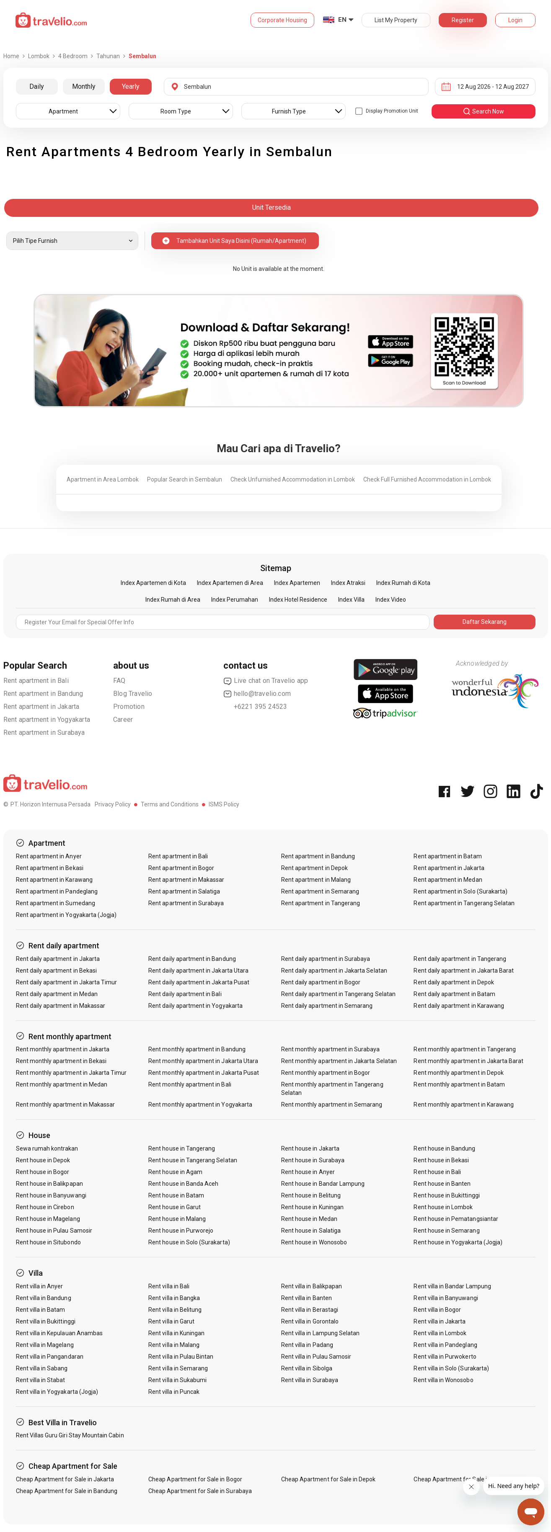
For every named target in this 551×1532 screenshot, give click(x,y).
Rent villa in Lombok (440, 1333)
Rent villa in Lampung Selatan (320, 1333)
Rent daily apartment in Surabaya (325, 958)
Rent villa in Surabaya (309, 1380)
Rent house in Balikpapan (49, 1183)
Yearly (131, 86)
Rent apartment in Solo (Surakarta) (460, 891)
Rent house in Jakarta (310, 1148)
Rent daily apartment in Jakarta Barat (464, 970)
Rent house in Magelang (48, 1218)
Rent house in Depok (43, 1160)
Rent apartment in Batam (447, 856)
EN (342, 19)
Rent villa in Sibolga (306, 1368)
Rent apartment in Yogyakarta (47, 720)
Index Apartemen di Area (230, 582)
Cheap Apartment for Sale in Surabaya (200, 1491)
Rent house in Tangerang (181, 1148)
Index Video (390, 599)
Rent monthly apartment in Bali (189, 1084)
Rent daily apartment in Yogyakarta (195, 1005)
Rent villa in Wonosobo (443, 1380)
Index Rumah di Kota (403, 582)
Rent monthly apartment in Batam (459, 1084)
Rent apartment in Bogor (181, 868)
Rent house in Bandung (444, 1148)
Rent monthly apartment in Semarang (332, 1104)
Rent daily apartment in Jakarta (58, 958)
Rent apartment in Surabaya (44, 732)
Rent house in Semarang (446, 1230)
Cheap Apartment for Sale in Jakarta (65, 1479)
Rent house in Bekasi (441, 1160)
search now (483, 111)
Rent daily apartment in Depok (454, 982)
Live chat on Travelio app (265, 681)
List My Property (396, 20)
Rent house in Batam (176, 1195)
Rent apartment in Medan (448, 879)
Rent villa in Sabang (42, 1368)
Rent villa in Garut (171, 1321)
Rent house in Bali (437, 1172)
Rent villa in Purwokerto (445, 1356)
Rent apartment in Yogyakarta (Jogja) (66, 914)
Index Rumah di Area (172, 599)
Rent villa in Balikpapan (311, 1286)
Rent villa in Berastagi (309, 1309)
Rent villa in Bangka (174, 1298)
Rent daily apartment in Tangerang (460, 958)
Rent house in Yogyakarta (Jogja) (458, 1242)
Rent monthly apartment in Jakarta (63, 1049)
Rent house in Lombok (443, 1207)
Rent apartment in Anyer (49, 856)
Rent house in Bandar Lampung (323, 1183)
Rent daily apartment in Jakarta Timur (66, 982)
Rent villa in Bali (168, 1286)
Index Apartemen (297, 582)
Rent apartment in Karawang (54, 879)
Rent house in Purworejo (180, 1230)
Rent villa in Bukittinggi (45, 1321)
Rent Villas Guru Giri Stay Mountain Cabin (70, 1435)
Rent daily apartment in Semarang (327, 1005)
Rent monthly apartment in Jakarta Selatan (339, 1061)
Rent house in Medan (309, 1218)
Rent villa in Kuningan (176, 1333)
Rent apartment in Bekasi (49, 868)
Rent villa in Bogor (437, 1309)
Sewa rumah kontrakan (47, 1148)
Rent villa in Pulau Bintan (180, 1356)
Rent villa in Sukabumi (177, 1380)
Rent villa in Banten (306, 1298)
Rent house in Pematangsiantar (456, 1218)
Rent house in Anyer (308, 1172)
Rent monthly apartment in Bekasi (61, 1061)
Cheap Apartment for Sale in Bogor (195, 1479)
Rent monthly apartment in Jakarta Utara (203, 1061)
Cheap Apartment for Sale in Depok (328, 1479)
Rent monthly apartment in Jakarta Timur (71, 1072)
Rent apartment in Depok (314, 868)
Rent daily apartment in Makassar (61, 1005)
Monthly (84, 86)
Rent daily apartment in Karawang (459, 1005)
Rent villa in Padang (307, 1344)
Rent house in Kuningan (312, 1207)
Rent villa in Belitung (175, 1309)
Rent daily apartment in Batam (454, 994)
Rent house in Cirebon (45, 1207)
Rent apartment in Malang (316, 879)
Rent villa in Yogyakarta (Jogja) (57, 1391)
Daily (36, 86)
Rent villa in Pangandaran (49, 1356)
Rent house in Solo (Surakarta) (189, 1242)
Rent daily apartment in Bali (184, 994)
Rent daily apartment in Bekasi (56, 970)
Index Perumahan (234, 599)
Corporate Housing (282, 20)
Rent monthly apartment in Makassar (65, 1104)
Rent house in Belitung (311, 1195)
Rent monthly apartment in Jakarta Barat (468, 1061)
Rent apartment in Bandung (43, 694)
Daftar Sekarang (485, 621)
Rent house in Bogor (43, 1172)
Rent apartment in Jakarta (41, 707)
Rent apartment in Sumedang (55, 903)
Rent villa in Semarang (178, 1368)
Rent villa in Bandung (43, 1298)
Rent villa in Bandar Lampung (452, 1286)
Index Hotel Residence (298, 599)
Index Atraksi (348, 582)
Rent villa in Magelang (45, 1344)
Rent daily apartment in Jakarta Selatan (334, 970)
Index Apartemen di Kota (153, 582)
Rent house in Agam (175, 1172)
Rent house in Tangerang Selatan (192, 1160)
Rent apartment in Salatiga (184, 891)
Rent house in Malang (177, 1218)
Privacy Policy (113, 804)
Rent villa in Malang (173, 1344)
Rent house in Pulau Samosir (54, 1230)
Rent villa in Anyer (39, 1286)
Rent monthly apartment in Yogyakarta (200, 1104)
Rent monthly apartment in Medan (62, 1084)
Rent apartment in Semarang (320, 891)
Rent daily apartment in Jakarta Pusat (198, 982)
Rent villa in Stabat (40, 1380)
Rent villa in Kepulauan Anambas (59, 1333)
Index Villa (351, 599)
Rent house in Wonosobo (314, 1242)
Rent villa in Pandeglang (445, 1344)
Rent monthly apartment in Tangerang (465, 1049)
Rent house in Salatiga (311, 1230)
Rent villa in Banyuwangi (446, 1298)
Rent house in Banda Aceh (183, 1183)
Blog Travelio (133, 694)
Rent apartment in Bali (36, 681)
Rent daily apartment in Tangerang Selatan (338, 994)
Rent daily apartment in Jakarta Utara (198, 970)
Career (123, 720)
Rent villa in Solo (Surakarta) (451, 1368)
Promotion (129, 707)
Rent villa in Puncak (173, 1391)
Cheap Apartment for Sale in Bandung (67, 1491)
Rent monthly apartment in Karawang (464, 1104)
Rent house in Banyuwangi (51, 1195)
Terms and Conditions (170, 804)
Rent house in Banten (442, 1183)
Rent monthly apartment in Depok (459, 1072)
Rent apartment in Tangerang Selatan (464, 903)
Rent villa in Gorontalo (310, 1321)
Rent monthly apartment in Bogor (325, 1072)
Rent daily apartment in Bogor (320, 982)
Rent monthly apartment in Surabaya (330, 1049)
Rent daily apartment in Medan (57, 994)
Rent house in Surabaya (312, 1160)
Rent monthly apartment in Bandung (197, 1049)
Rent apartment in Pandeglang (57, 891)
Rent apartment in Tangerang (320, 903)
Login (515, 20)
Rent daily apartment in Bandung (192, 958)
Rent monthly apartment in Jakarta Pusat (203, 1072)
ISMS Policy (224, 804)
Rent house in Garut (174, 1207)
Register (463, 20)
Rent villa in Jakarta (440, 1321)
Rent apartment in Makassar (186, 879)
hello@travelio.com (257, 694)
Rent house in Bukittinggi (446, 1195)
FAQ (119, 681)
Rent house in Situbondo (48, 1242)
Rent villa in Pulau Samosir (316, 1356)
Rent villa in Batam (40, 1309)
